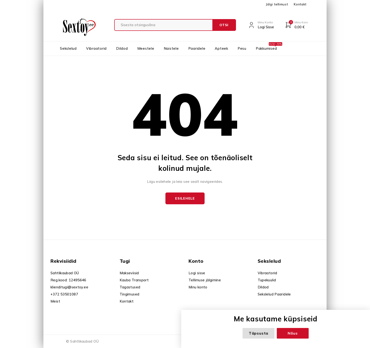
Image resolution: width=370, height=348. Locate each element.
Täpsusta (258, 333)
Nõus (293, 333)
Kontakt (300, 4)
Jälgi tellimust (277, 4)
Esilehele (185, 198)
